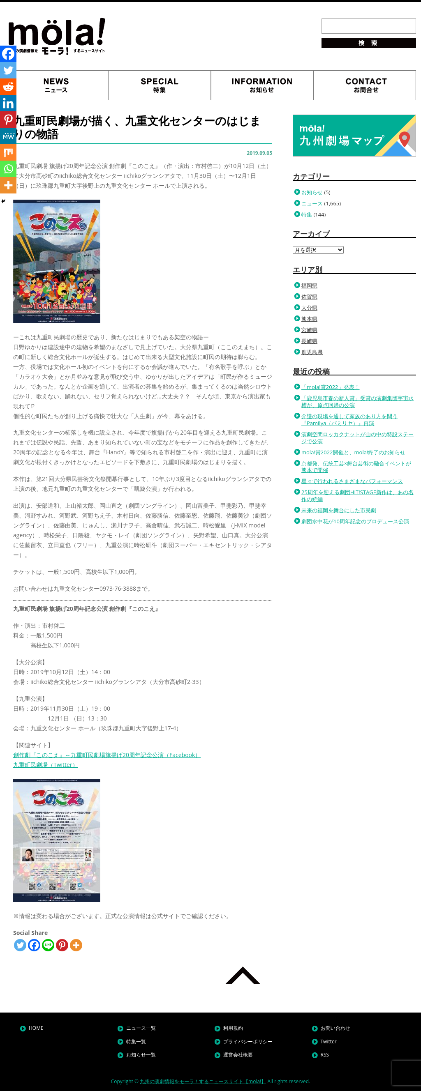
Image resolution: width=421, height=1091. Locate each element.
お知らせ (312, 192)
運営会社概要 (238, 1054)
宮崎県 (309, 330)
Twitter (329, 1041)
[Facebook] (34, 945)
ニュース (312, 203)
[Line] (48, 945)
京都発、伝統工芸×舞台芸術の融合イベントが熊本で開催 (356, 467)
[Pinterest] (62, 945)
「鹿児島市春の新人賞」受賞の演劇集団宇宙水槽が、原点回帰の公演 (357, 401)
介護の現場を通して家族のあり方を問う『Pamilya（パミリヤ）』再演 (349, 419)
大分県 (309, 307)
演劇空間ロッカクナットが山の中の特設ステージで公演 (357, 437)
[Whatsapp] (8, 169)
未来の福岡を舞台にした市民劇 (338, 510)
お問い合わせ (335, 1027)
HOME (36, 1027)
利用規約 (233, 1027)
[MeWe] (8, 136)
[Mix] (8, 152)
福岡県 (309, 285)
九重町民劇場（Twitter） (45, 765)
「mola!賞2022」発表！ (330, 387)
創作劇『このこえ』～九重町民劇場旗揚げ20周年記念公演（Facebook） (107, 755)
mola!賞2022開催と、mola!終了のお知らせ (353, 452)
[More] (76, 945)
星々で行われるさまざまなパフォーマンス (352, 481)
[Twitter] (20, 945)
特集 (306, 214)
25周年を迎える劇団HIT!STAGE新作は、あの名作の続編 (357, 495)
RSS (325, 1054)
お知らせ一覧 (141, 1054)
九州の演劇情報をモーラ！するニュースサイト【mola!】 (203, 1081)
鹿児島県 (312, 352)
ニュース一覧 (141, 1027)
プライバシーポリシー (248, 1041)
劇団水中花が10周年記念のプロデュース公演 (355, 521)
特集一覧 (136, 1041)
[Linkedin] (8, 103)
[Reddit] (8, 86)
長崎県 (309, 341)
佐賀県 (309, 296)
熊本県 (309, 318)
